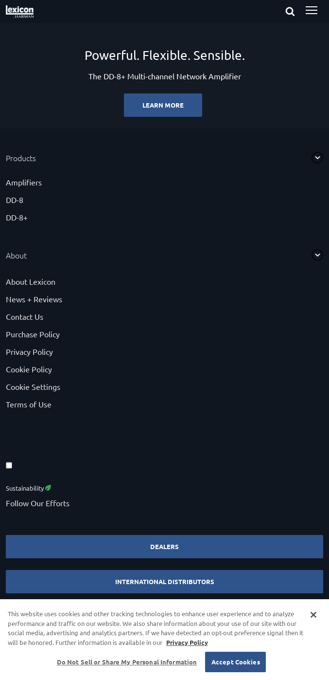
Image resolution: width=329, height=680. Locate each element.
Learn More (163, 105)
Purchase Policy (33, 334)
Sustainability (28, 488)
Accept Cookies (235, 662)
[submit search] (298, 12)
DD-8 (14, 199)
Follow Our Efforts (37, 503)
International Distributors (164, 581)
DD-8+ (17, 217)
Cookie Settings (33, 386)
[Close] (313, 614)
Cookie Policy (29, 369)
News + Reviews (34, 299)
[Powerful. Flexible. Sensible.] (164, 76)
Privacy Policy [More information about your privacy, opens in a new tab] (187, 642)
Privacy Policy (29, 351)
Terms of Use (29, 404)
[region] (164, 639)
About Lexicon (30, 281)
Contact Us (24, 316)
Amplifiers (24, 182)
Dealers (164, 546)
